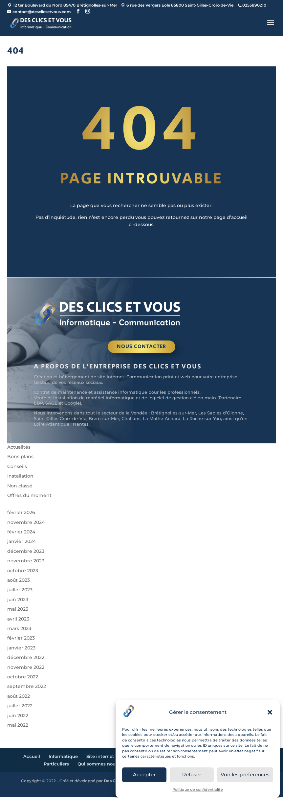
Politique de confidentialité (197, 789)
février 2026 (21, 513)
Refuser (191, 774)
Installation (20, 477)
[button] (270, 712)
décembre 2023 (25, 552)
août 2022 (18, 697)
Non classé (20, 487)
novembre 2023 (25, 562)
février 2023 (21, 639)
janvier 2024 (21, 543)
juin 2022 (17, 716)
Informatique (63, 757)
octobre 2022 (22, 678)
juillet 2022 (20, 707)
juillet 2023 (20, 591)
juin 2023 (17, 600)
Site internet (100, 757)
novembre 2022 (25, 668)
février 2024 (21, 533)
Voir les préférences (245, 774)
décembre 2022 (25, 658)
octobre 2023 (22, 572)
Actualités (19, 448)
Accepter (144, 774)
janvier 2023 (21, 649)
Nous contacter (141, 347)
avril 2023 (18, 620)
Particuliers (56, 764)
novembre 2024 (26, 523)
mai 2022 (17, 726)
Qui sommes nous (97, 764)
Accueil (31, 757)
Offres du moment (29, 496)
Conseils (17, 467)
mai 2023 (17, 610)
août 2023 (18, 581)
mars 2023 (19, 629)
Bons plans (20, 457)
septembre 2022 (26, 687)
